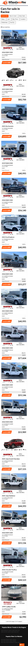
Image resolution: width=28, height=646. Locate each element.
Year (9, 19)
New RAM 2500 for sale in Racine (8, 641)
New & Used (13, 16)
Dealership (5, 22)
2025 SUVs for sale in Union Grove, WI (9, 632)
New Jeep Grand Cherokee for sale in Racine (11, 642)
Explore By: (5, 16)
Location (23, 19)
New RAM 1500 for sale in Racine (8, 639)
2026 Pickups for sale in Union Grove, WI (10, 630)
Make (3, 19)
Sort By (12, 22)
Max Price (15, 19)
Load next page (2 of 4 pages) (14, 621)
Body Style (22, 16)
